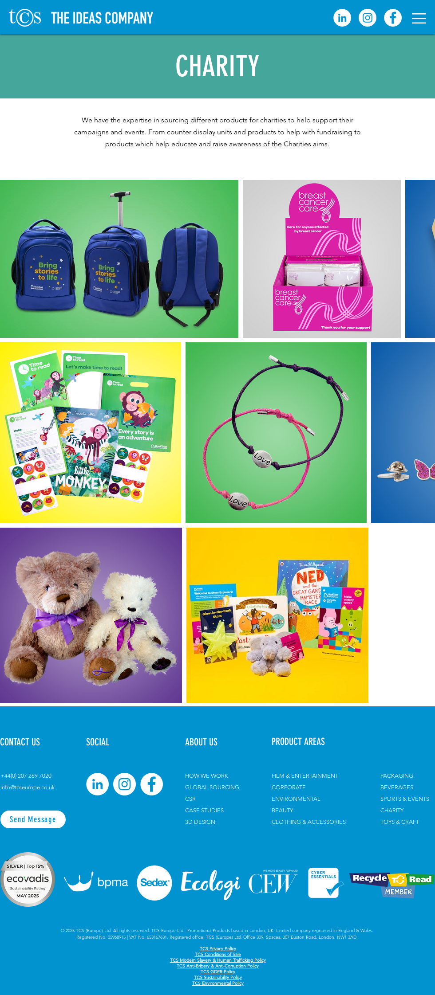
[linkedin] (342, 18)
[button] (419, 18)
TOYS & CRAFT (399, 822)
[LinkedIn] (97, 784)
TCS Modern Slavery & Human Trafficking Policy (218, 960)
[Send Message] (33, 819)
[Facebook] (393, 18)
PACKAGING (396, 775)
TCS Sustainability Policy (218, 977)
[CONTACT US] (31, 742)
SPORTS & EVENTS (404, 798)
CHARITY (391, 810)
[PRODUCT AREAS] (313, 742)
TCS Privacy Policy (218, 949)
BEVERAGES (396, 787)
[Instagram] (367, 18)
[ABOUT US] (210, 742)
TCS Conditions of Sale (218, 954)
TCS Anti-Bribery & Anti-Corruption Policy (218, 966)
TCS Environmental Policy (218, 983)
